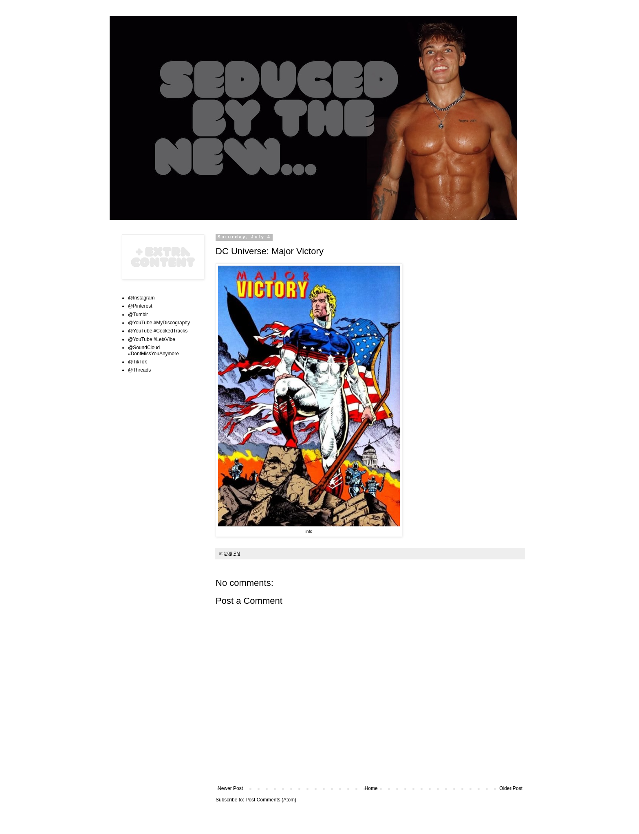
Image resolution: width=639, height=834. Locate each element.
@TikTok (137, 362)
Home (371, 788)
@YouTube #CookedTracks (157, 331)
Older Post (510, 788)
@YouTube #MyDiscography (159, 323)
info (308, 531)
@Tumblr (138, 314)
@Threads (139, 370)
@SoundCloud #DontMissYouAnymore (153, 350)
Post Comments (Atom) (270, 800)
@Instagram (141, 298)
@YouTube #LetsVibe (151, 339)
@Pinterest (140, 306)
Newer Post (230, 788)
